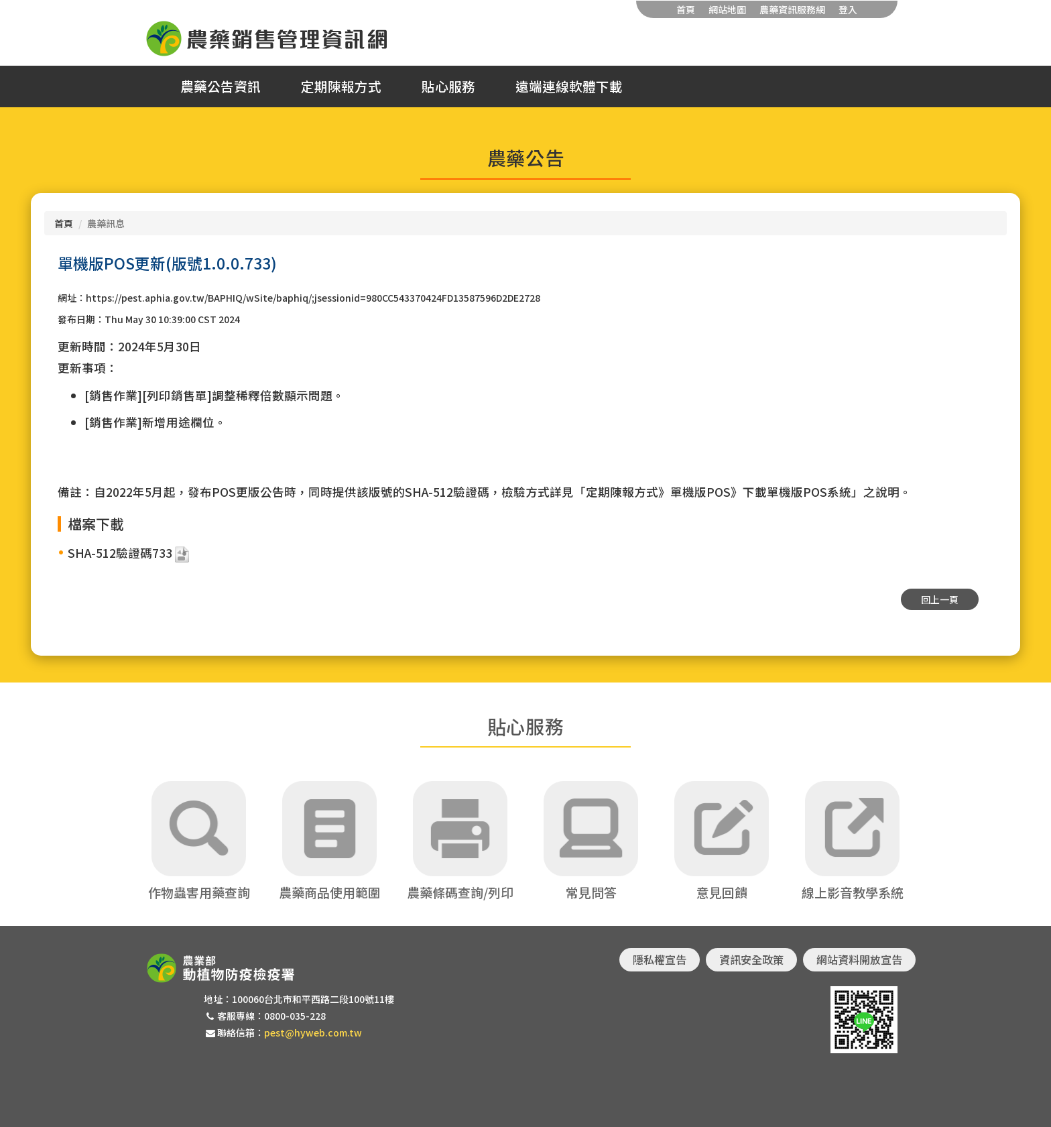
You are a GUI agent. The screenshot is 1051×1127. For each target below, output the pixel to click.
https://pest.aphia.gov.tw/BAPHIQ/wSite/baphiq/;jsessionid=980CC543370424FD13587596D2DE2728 (313, 297)
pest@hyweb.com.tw (313, 1032)
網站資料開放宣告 (859, 959)
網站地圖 (727, 9)
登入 (848, 9)
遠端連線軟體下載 (569, 86)
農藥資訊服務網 (792, 9)
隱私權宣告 (659, 959)
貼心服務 (448, 86)
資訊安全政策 (751, 959)
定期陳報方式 (341, 86)
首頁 (685, 9)
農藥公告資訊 (220, 86)
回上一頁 (940, 599)
